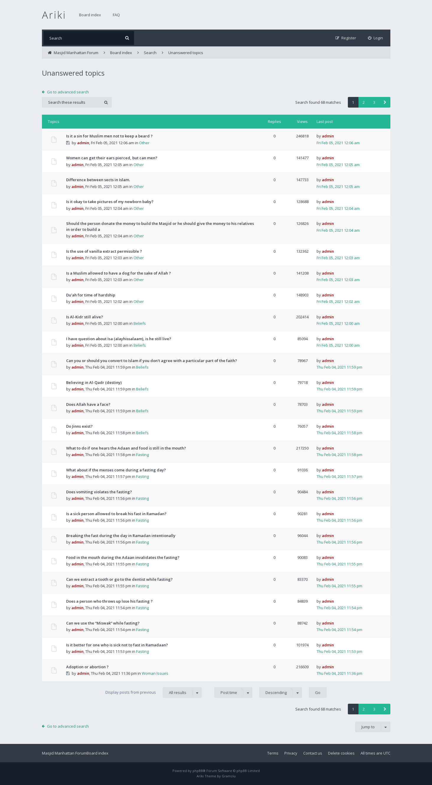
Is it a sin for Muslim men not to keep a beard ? (109, 136)
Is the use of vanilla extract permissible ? (104, 251)
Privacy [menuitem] (290, 753)
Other (144, 142)
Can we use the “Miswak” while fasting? (103, 623)
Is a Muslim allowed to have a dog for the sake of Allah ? (118, 273)
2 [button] (364, 102)
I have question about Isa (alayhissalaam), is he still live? (118, 338)
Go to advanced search (68, 92)
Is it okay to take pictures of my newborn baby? (110, 201)
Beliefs (139, 323)
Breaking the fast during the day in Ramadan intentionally (120, 535)
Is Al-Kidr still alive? (84, 316)
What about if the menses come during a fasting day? (116, 470)
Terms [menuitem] (272, 753)
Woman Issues (155, 673)
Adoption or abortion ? (87, 666)
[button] (385, 102)
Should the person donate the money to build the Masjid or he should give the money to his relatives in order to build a (160, 226)
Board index (90, 14)
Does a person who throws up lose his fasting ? (109, 601)
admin (83, 142)
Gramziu (229, 776)
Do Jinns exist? (79, 426)
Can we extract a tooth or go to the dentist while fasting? (119, 579)
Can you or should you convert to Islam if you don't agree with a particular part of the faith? (151, 360)
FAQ (116, 14)
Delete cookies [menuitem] (341, 753)
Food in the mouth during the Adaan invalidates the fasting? (123, 557)
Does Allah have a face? (88, 404)
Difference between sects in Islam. (98, 179)
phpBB (198, 770)
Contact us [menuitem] (312, 753)
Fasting (142, 454)
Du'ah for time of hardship (90, 295)
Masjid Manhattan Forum (64, 753)
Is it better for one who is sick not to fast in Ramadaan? (117, 645)
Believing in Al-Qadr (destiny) (94, 382)
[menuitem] (375, 38)
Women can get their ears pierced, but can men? (111, 157)
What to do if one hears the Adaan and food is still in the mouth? (126, 448)
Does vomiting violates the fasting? (99, 491)
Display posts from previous (153, 692)
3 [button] (374, 102)
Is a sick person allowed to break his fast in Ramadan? (116, 513)
